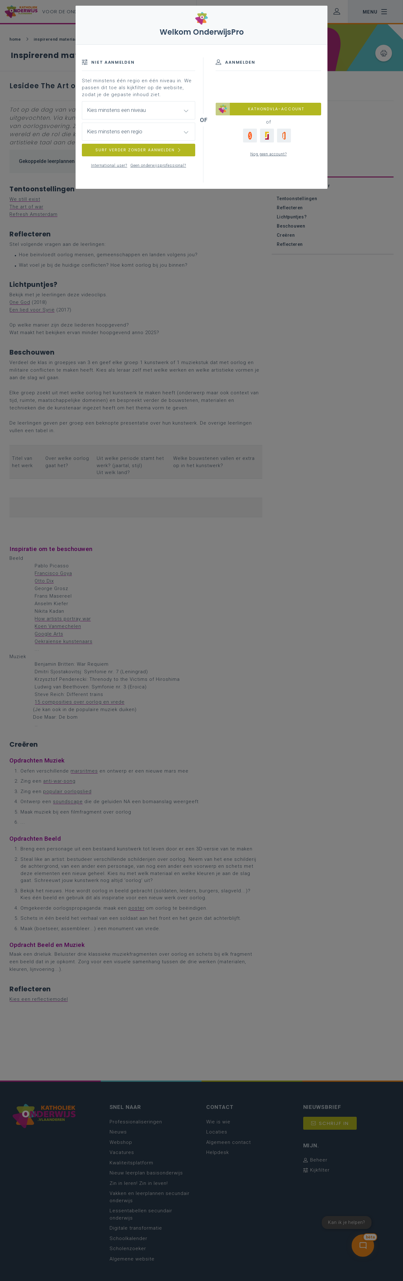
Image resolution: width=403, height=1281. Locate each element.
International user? (109, 165)
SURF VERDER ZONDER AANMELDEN (138, 150)
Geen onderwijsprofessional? (158, 165)
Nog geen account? (268, 154)
